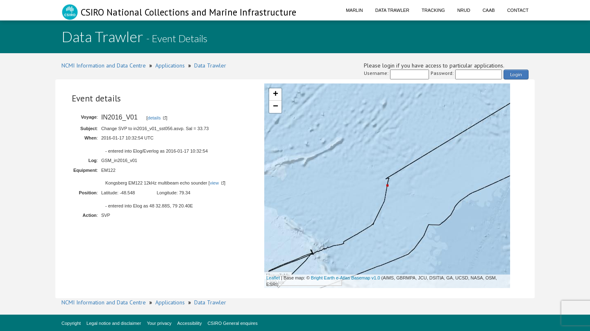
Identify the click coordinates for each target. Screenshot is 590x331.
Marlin (354, 10)
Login (516, 74)
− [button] (275, 107)
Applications (170, 65)
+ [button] (275, 94)
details (154, 117)
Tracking (433, 10)
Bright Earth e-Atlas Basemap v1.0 (345, 277)
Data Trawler (392, 10)
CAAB (489, 10)
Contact (518, 10)
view (214, 182)
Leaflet (273, 277)
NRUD (463, 10)
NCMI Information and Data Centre (103, 65)
